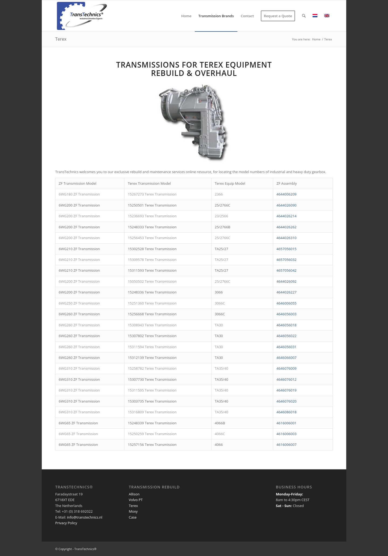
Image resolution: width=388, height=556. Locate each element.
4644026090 (286, 205)
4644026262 (286, 227)
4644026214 (286, 216)
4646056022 (286, 335)
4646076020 (286, 401)
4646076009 (286, 368)
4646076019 (286, 390)
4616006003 (286, 433)
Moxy (133, 511)
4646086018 (286, 412)
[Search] (304, 16)
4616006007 (286, 444)
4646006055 (286, 303)
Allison (134, 494)
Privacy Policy (66, 522)
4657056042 (286, 270)
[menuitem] (186, 16)
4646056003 (286, 314)
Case (133, 517)
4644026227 (286, 292)
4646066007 (286, 357)
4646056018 (286, 325)
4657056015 (286, 248)
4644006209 (286, 194)
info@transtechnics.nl (84, 517)
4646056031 (286, 346)
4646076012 (286, 379)
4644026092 (286, 281)
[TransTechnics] (84, 16)
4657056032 (286, 259)
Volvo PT (136, 499)
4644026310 (286, 237)
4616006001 (286, 423)
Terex (61, 39)
